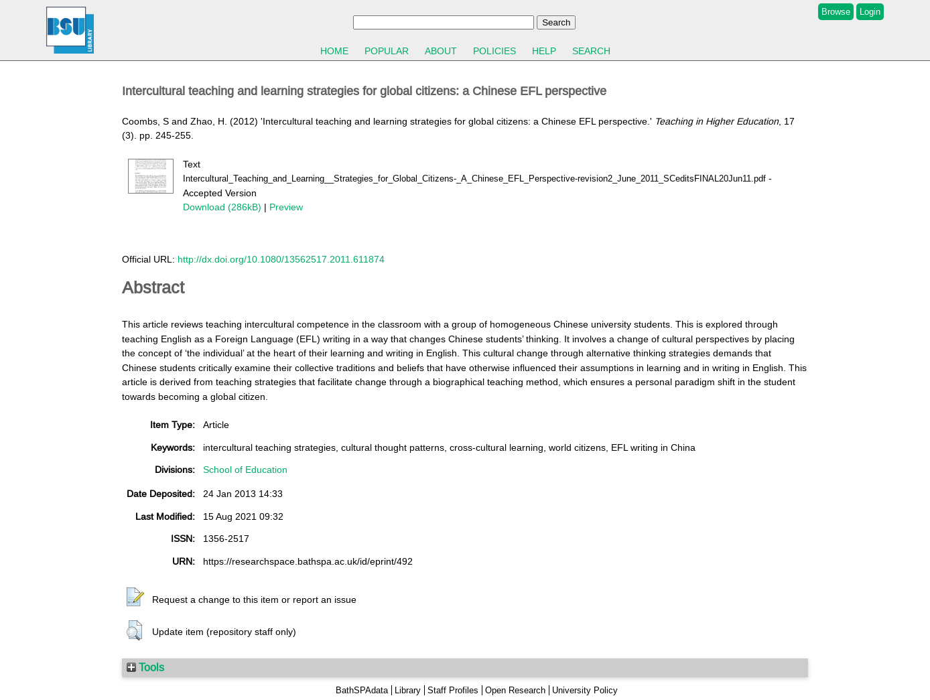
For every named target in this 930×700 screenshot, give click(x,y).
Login (870, 12)
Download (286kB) (222, 207)
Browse (835, 12)
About (441, 51)
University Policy (585, 690)
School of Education (245, 469)
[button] (135, 597)
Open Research (515, 690)
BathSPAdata (362, 690)
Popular (386, 51)
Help (544, 51)
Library (408, 690)
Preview (286, 207)
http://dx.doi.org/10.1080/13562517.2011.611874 (281, 259)
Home (334, 51)
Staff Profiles (452, 690)
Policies (494, 51)
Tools (145, 667)
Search (591, 51)
